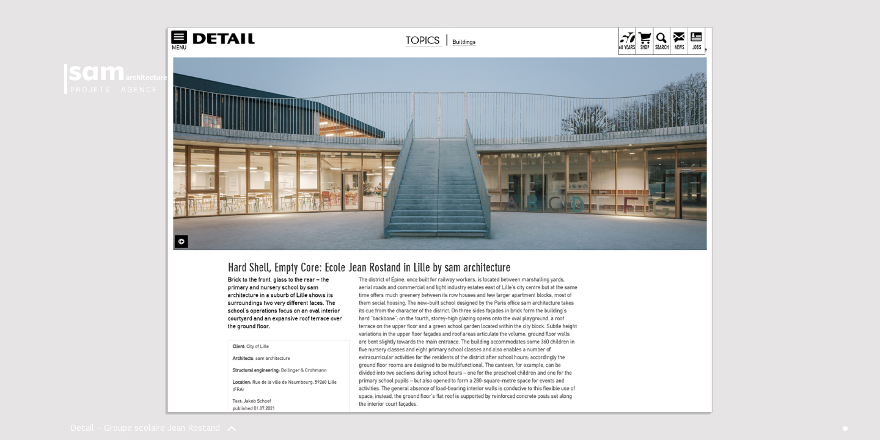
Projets (90, 90)
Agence (139, 90)
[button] (660, 220)
